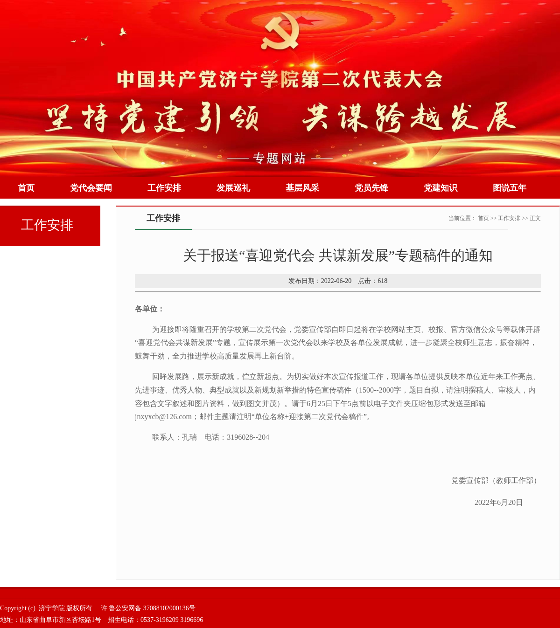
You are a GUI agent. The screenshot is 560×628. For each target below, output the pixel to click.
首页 (26, 188)
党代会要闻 (91, 188)
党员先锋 (371, 188)
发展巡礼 (233, 188)
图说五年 (509, 188)
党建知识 (440, 188)
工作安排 (164, 188)
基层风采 (302, 188)
